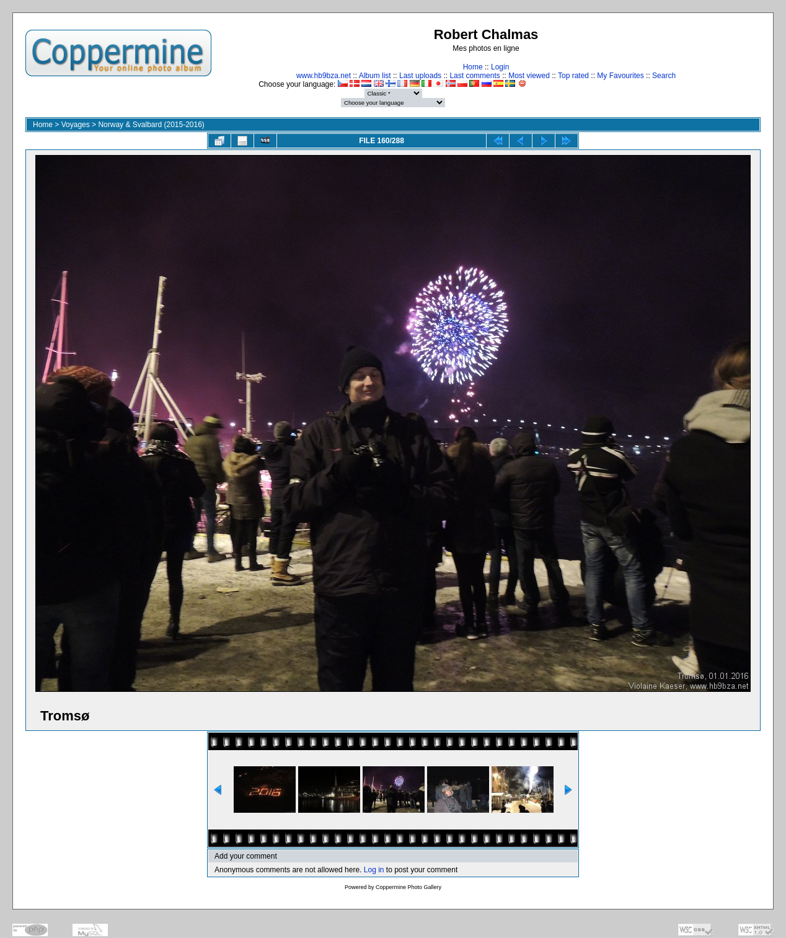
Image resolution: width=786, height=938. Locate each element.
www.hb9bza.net (323, 75)
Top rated (573, 75)
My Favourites (620, 75)
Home (473, 67)
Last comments (474, 75)
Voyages (75, 124)
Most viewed (529, 75)
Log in (374, 869)
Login (500, 67)
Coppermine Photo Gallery (408, 887)
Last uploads (420, 75)
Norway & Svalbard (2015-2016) (151, 124)
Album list (375, 75)
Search (664, 75)
